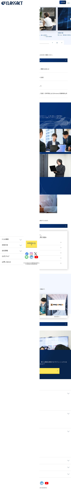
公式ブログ (5, 256)
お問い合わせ (6, 262)
